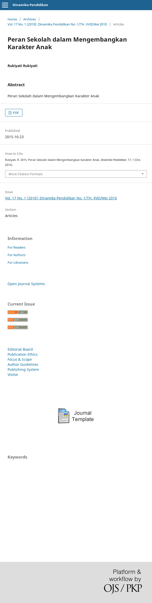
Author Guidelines (23, 364)
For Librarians (18, 262)
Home (12, 19)
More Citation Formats (26, 174)
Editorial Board (20, 349)
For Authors (17, 255)
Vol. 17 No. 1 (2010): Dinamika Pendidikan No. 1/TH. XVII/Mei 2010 (57, 24)
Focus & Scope (20, 359)
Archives (29, 19)
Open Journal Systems (26, 283)
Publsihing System (23, 369)
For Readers (17, 247)
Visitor (13, 374)
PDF (15, 112)
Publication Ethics (23, 354)
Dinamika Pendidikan (30, 5)
